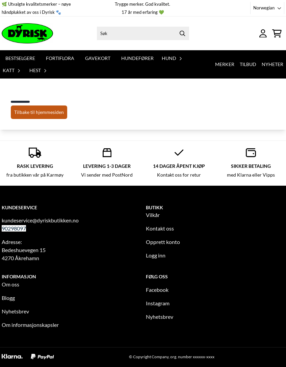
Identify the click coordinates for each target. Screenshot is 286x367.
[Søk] (143, 33)
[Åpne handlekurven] (276, 33)
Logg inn (155, 255)
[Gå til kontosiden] (263, 33)
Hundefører (137, 58)
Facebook (157, 289)
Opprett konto (163, 242)
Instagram (158, 303)
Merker (224, 64)
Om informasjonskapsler (30, 325)
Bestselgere (20, 58)
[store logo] (27, 33)
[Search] (182, 33)
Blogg (8, 298)
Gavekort (97, 58)
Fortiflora (60, 58)
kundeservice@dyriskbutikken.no (40, 220)
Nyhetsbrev (15, 311)
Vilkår (153, 215)
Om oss (10, 284)
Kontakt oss (160, 228)
